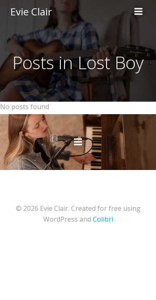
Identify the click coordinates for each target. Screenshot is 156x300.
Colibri (103, 219)
